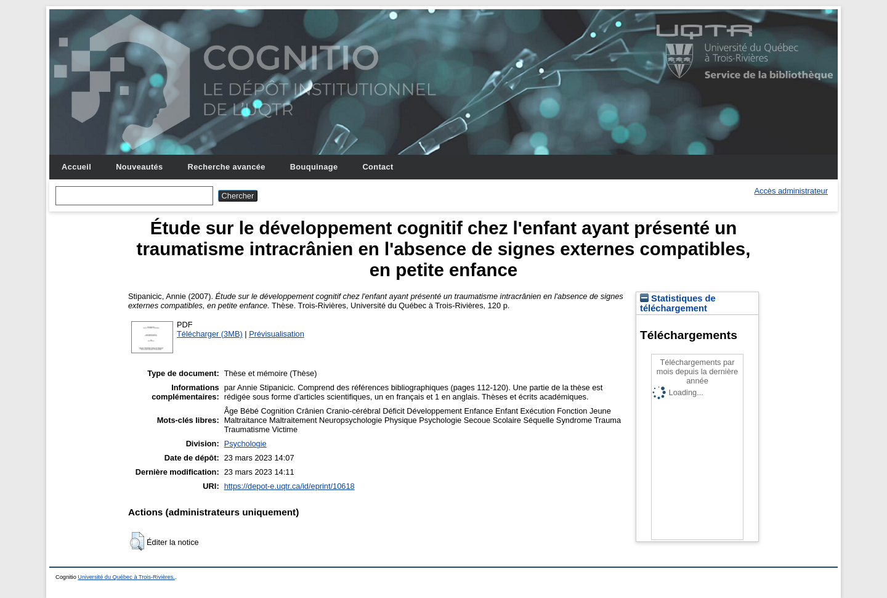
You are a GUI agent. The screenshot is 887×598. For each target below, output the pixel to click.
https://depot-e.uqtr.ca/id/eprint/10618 (289, 486)
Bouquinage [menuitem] (314, 166)
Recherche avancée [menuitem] (226, 166)
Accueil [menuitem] (76, 166)
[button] (137, 541)
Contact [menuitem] (377, 166)
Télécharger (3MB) (210, 333)
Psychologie (245, 443)
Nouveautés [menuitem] (139, 166)
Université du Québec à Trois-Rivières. (126, 577)
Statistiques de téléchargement (678, 303)
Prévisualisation (276, 333)
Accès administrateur (791, 190)
